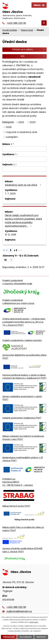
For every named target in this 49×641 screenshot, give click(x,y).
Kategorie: (8, 122)
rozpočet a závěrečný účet (21, 132)
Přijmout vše (8, 637)
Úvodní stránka (9, 30)
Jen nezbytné (25, 637)
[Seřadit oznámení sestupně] (13, 144)
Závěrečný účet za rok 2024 (23, 185)
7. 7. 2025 (10, 193)
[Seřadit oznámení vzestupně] (13, 143)
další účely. (34, 622)
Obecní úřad (27, 30)
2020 (21, 122)
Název (7, 144)
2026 (9, 127)
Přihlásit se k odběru (28, 49)
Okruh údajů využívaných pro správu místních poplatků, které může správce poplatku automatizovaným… (23, 221)
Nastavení (41, 637)
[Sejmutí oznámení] (24, 169)
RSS (33, 56)
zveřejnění (12, 137)
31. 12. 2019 (10, 234)
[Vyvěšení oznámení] (24, 159)
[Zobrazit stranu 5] (10, 250)
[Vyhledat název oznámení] (24, 148)
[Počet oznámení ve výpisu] (7, 260)
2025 (33, 122)
